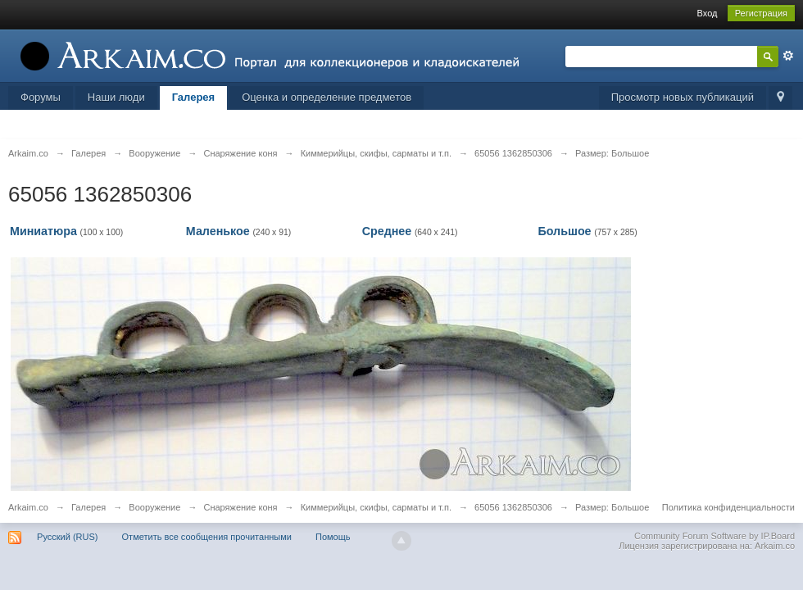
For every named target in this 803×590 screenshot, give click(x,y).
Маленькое (218, 231)
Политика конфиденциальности (728, 507)
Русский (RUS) (67, 537)
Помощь (333, 537)
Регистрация (761, 13)
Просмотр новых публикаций (682, 97)
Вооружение (154, 507)
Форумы (40, 97)
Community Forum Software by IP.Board (714, 536)
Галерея (193, 97)
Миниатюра (43, 231)
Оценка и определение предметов (326, 97)
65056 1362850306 (513, 507)
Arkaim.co (28, 507)
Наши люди (116, 97)
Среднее (387, 231)
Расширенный (788, 55)
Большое (564, 231)
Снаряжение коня (240, 507)
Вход (707, 13)
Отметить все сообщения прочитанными (207, 537)
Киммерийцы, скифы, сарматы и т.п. (376, 507)
